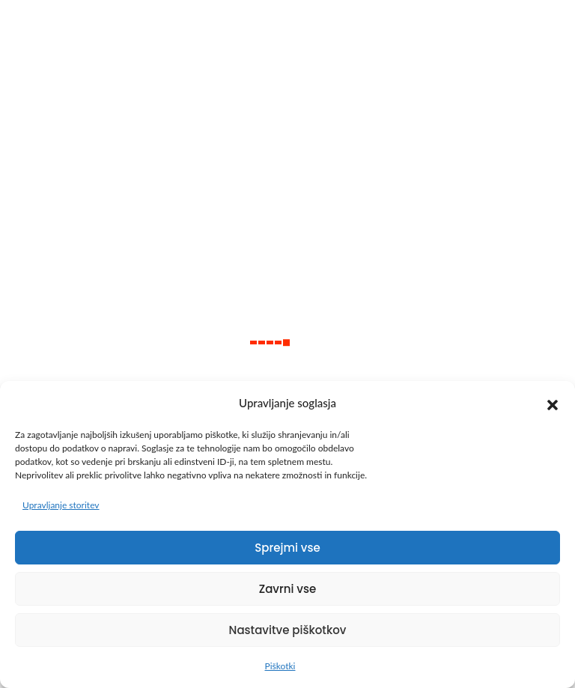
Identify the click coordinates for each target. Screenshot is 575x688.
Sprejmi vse (287, 547)
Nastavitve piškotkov (288, 630)
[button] (552, 402)
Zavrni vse (287, 589)
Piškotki (280, 666)
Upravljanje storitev (61, 505)
